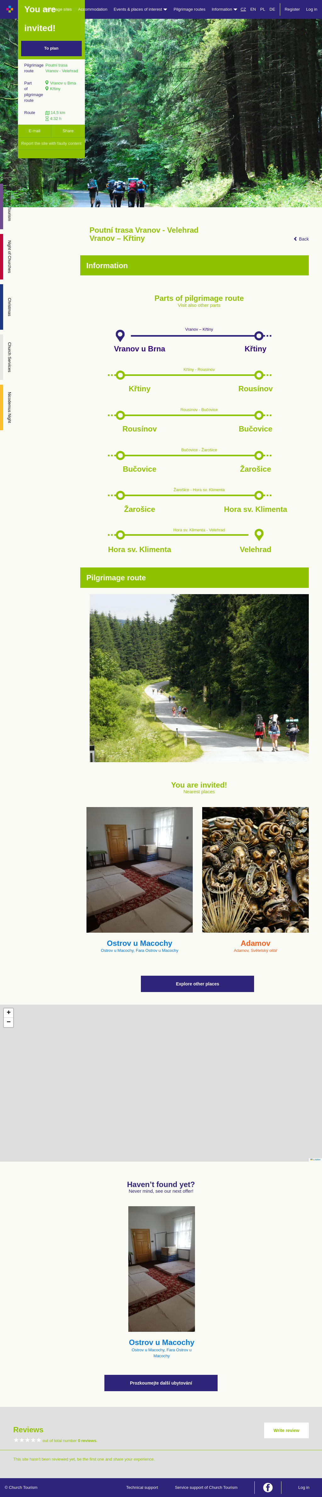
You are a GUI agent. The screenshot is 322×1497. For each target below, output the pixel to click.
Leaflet (315, 1159)
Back (301, 238)
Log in (311, 9)
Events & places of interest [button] (141, 9)
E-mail (34, 130)
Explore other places (197, 983)
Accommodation (92, 9)
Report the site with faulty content (51, 143)
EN (253, 9)
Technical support (142, 1487)
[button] (8, 1013)
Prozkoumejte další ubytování (161, 1383)
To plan (51, 48)
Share (68, 130)
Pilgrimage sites (57, 9)
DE (272, 9)
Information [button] (224, 9)
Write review (286, 1430)
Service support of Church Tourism (206, 1487)
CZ (243, 9)
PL (262, 9)
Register (292, 9)
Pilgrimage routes (189, 9)
